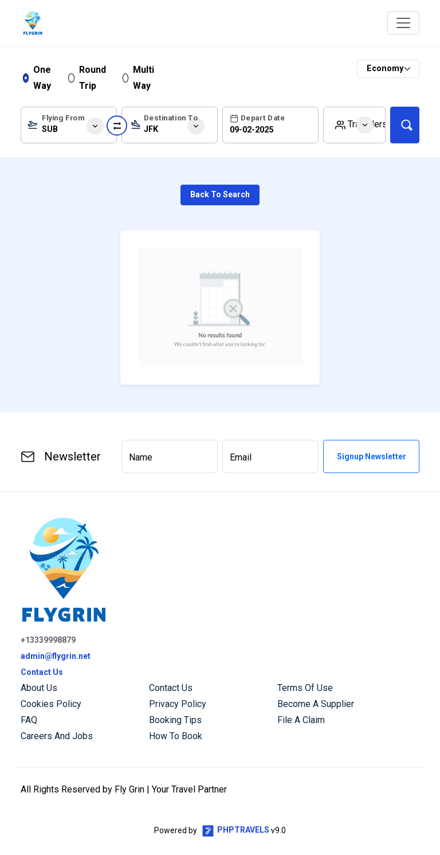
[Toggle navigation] (403, 22)
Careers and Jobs (57, 736)
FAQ (29, 720)
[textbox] (69, 127)
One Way (42, 77)
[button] (354, 125)
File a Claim (301, 720)
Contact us (170, 687)
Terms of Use (305, 687)
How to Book (175, 736)
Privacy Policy (177, 703)
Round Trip (92, 77)
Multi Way (143, 77)
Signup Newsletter (371, 456)
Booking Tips (175, 720)
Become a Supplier (315, 703)
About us (39, 687)
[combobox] (69, 125)
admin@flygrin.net (56, 656)
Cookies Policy (51, 703)
